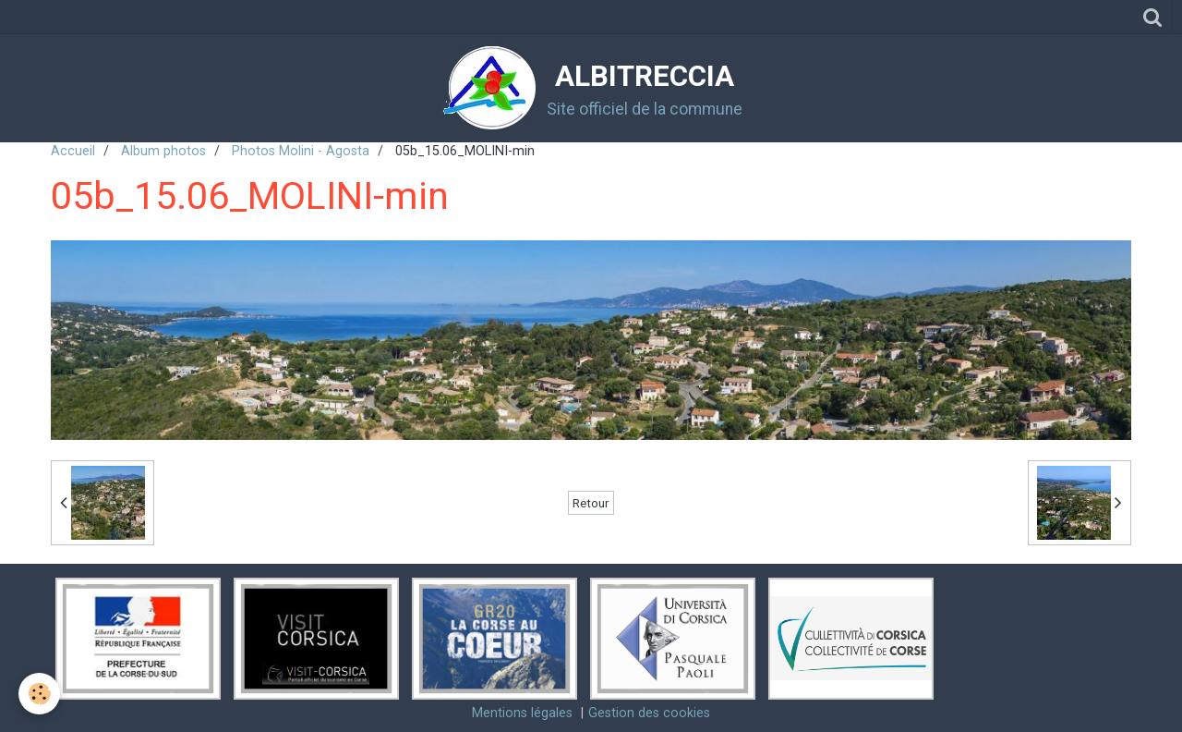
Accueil (73, 151)
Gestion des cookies (649, 713)
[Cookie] (39, 693)
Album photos (163, 151)
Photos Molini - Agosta (300, 151)
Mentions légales (522, 713)
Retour (591, 502)
